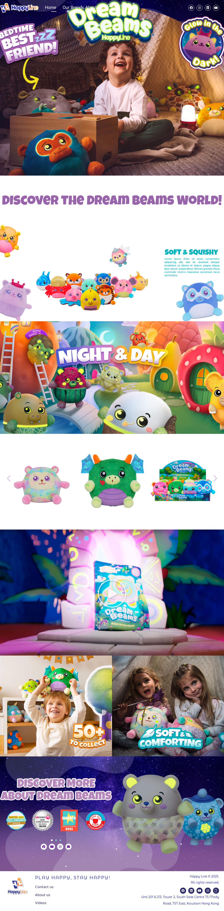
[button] (8, 478)
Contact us (44, 887)
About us (42, 895)
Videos (40, 903)
